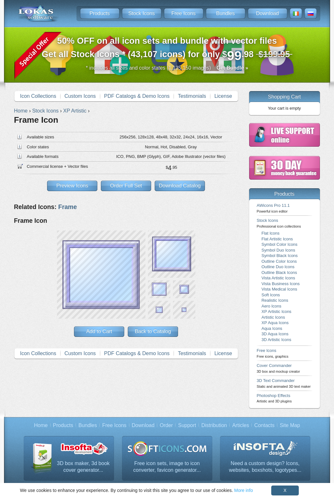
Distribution (214, 425)
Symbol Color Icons (279, 244)
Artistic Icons (273, 317)
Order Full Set (126, 185)
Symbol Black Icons (280, 255)
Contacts (264, 425)
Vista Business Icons (281, 283)
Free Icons (183, 13)
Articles (240, 425)
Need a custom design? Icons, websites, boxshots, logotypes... (265, 467)
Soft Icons (271, 294)
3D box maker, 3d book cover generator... (83, 467)
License (223, 96)
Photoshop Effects (274, 398)
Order (166, 425)
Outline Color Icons (279, 261)
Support (187, 425)
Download (267, 13)
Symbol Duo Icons (278, 250)
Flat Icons (271, 233)
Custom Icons (80, 96)
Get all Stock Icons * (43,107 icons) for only (167, 49)
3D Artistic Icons (276, 339)
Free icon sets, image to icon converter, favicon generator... (167, 467)
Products (99, 13)
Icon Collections (38, 96)
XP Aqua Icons (275, 322)
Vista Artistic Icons (278, 278)
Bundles (225, 13)
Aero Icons (271, 306)
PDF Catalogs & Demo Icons (137, 96)
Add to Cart (99, 331)
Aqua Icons (272, 328)
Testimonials (192, 96)
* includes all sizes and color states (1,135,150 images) (167, 68)
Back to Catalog (153, 331)
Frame (67, 206)
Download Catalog (180, 185)
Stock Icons (141, 13)
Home (41, 425)
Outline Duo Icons (278, 266)
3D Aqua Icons (275, 333)
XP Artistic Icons (276, 311)
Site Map (290, 425)
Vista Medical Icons (279, 289)
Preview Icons (72, 185)
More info (243, 490)
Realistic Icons (275, 300)
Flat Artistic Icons (277, 239)
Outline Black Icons (279, 272)
